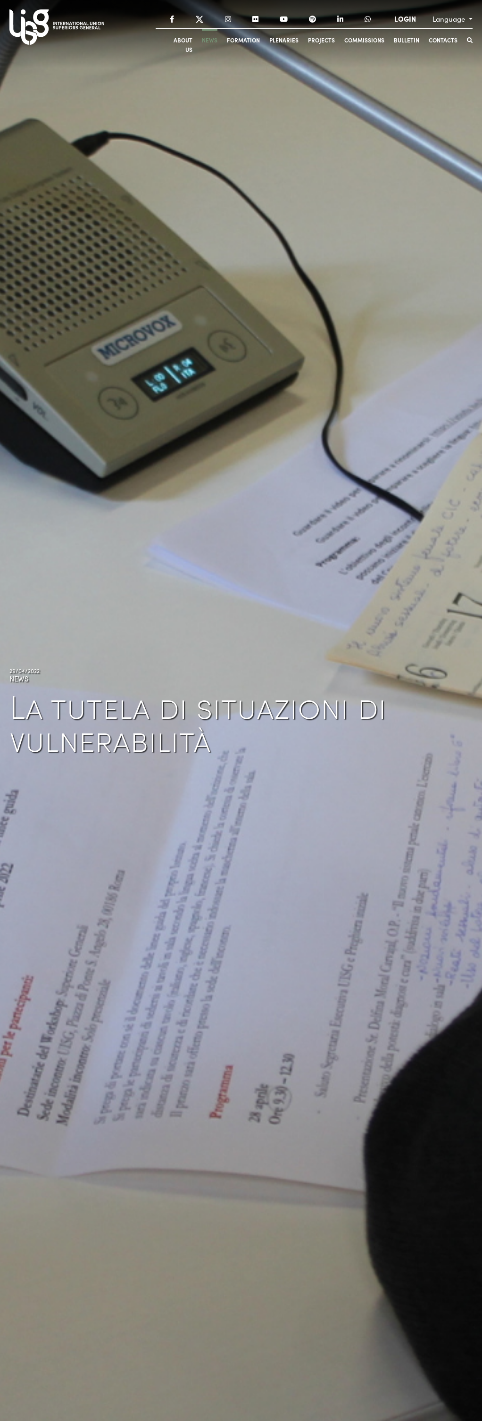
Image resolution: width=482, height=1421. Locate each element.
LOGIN (405, 19)
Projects (321, 40)
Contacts (443, 40)
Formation (243, 40)
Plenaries (284, 40)
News (209, 40)
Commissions (364, 40)
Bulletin (406, 40)
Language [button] (449, 19)
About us (183, 44)
